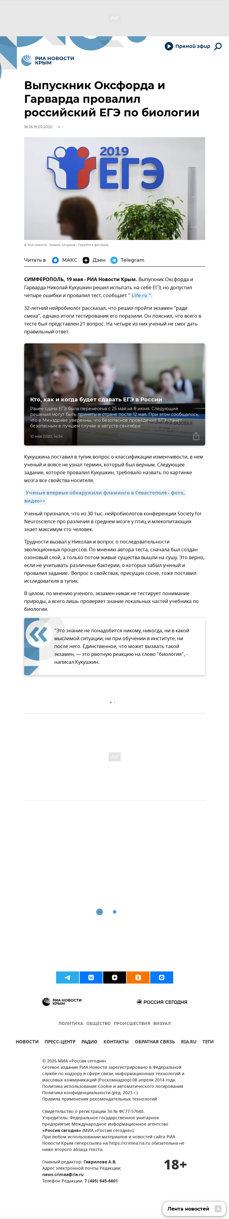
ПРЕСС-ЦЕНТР (60, 1042)
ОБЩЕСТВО (98, 1023)
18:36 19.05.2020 (38, 127)
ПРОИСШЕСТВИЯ (132, 1023)
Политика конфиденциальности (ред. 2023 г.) (90, 1093)
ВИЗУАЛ (162, 1023)
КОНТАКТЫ (116, 1042)
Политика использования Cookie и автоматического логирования (112, 1086)
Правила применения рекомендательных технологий (99, 1099)
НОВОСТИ (27, 1042)
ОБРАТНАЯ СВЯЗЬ (155, 1042)
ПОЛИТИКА (71, 1023)
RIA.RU (188, 1042)
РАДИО (89, 1042)
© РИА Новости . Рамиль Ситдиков (49, 245)
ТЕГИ (208, 1042)
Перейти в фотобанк (93, 245)
